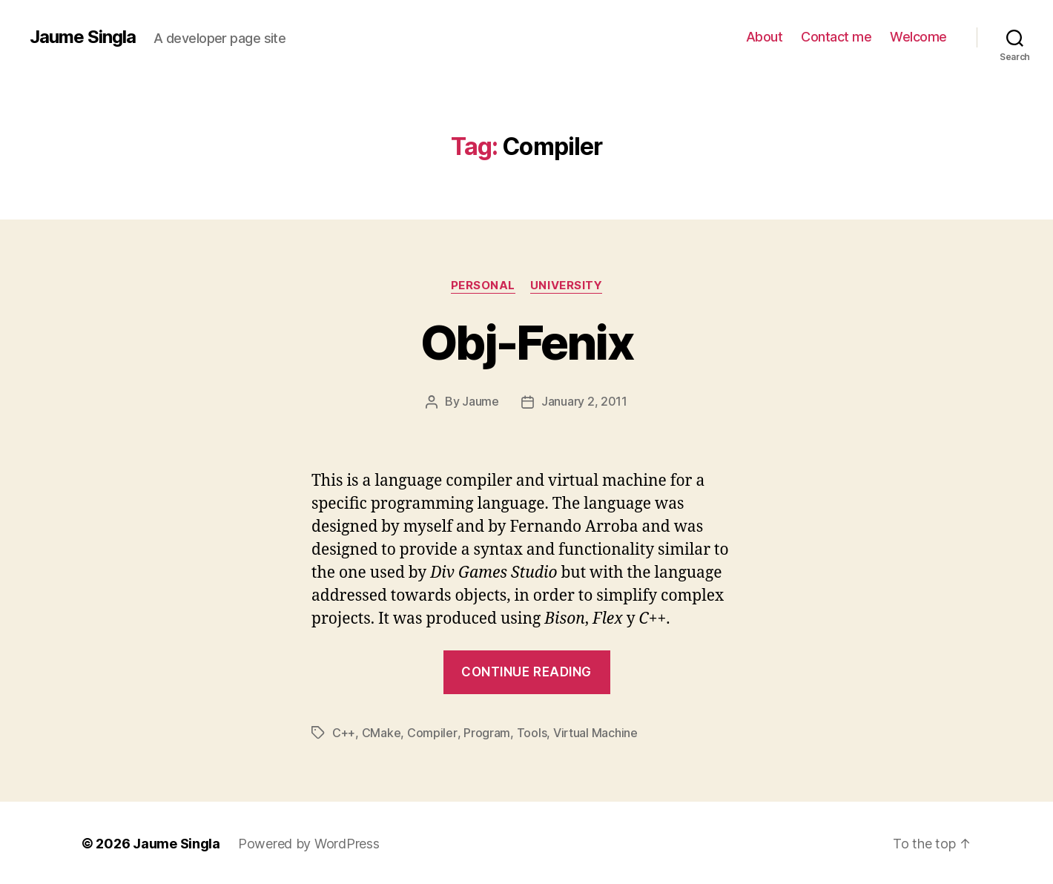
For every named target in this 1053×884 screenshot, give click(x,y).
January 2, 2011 (584, 401)
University (566, 285)
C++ (343, 732)
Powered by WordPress (309, 842)
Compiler (432, 732)
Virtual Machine (594, 732)
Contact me (836, 36)
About (764, 36)
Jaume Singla (83, 37)
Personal (483, 285)
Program (486, 732)
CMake (381, 732)
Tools (531, 732)
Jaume (480, 401)
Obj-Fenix (526, 342)
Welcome (918, 36)
